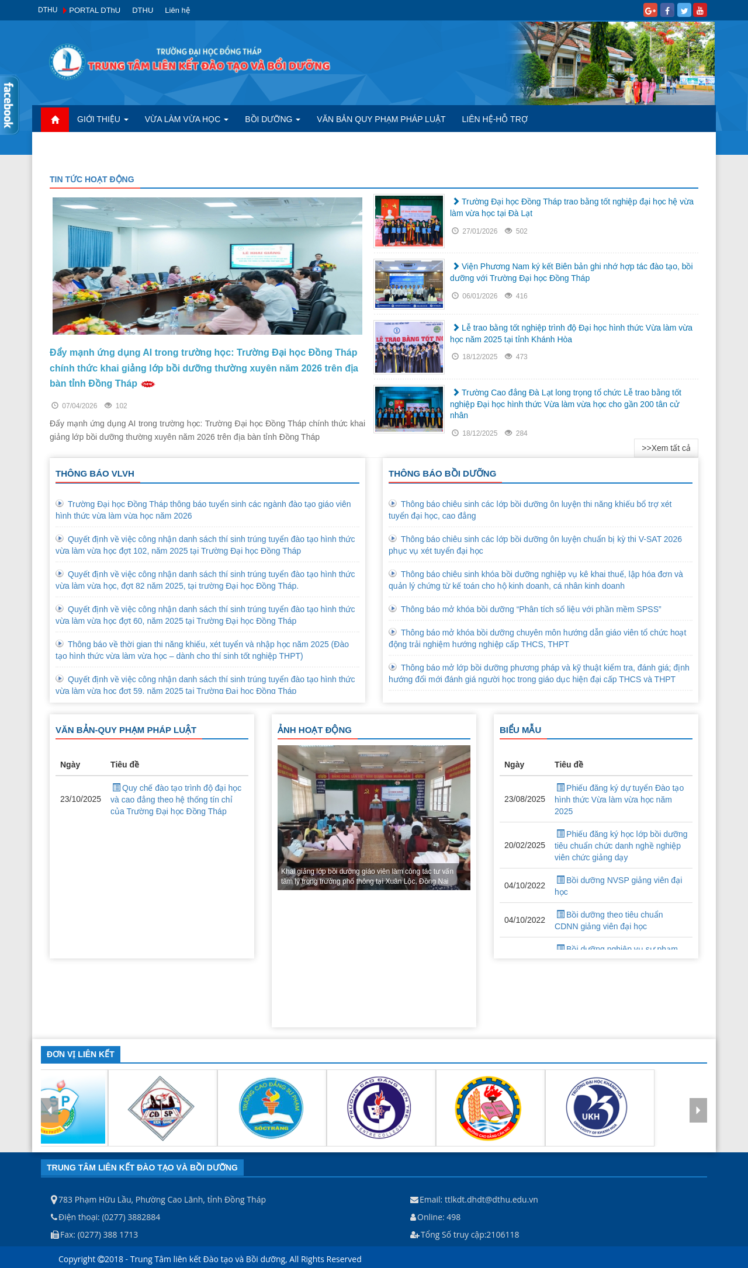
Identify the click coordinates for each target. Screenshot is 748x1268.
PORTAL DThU (94, 10)
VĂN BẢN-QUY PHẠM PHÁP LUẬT (126, 730)
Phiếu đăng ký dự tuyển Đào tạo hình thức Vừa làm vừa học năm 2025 (619, 799)
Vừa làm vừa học (186, 119)
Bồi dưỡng (272, 119)
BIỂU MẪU (520, 730)
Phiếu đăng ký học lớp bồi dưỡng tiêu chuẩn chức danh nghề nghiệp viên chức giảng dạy (621, 845)
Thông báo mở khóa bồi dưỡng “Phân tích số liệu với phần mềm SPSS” (531, 609)
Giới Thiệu (103, 119)
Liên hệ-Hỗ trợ (495, 119)
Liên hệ (177, 10)
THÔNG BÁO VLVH (95, 473)
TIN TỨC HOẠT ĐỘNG (92, 179)
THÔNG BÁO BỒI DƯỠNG (442, 473)
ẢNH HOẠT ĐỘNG (315, 730)
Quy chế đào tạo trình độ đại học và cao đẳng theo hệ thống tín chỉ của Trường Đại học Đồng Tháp (175, 799)
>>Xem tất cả (666, 448)
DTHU (142, 10)
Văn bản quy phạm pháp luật (381, 119)
